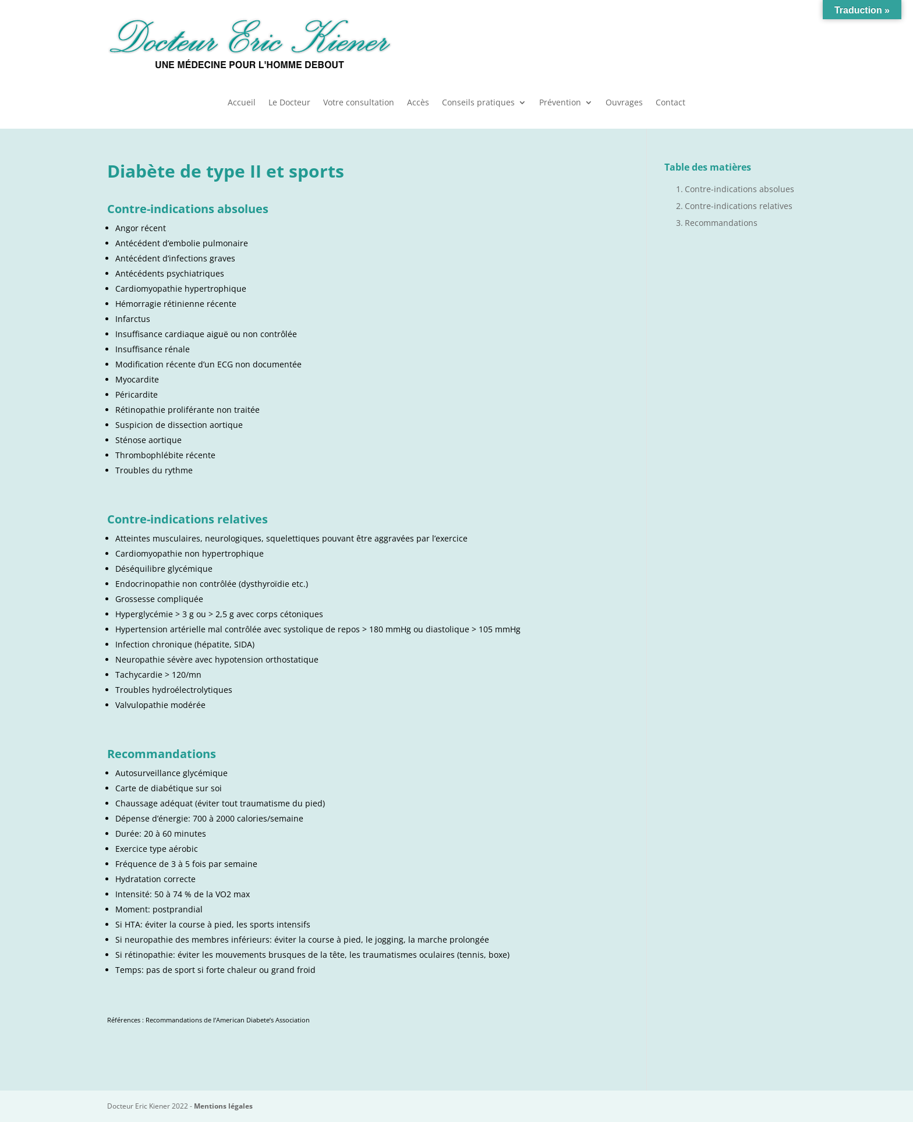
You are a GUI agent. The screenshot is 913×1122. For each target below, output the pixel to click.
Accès (418, 103)
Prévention (560, 103)
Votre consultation (358, 103)
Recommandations (721, 222)
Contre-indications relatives (738, 205)
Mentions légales (223, 1106)
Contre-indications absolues (739, 188)
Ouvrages (624, 103)
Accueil (242, 103)
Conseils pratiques (478, 103)
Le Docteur (289, 103)
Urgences (727, 42)
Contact (670, 103)
